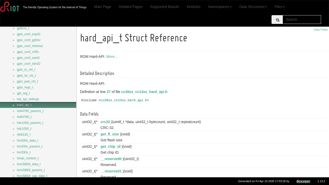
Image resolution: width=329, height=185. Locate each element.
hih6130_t (24, 134)
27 (110, 92)
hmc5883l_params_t (31, 170)
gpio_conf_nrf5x (28, 52)
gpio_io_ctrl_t (26, 69)
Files (280, 7)
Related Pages (130, 7)
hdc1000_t (24, 129)
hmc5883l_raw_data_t (32, 176)
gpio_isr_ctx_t (26, 75)
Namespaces (220, 7)
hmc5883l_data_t (29, 164)
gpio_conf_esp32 (28, 34)
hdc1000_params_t (30, 123)
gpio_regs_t (25, 87)
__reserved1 (111, 171)
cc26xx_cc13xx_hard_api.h (145, 92)
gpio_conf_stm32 (28, 64)
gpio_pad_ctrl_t (27, 81)
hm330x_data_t (27, 140)
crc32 (106, 122)
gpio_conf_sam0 (28, 58)
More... (112, 56)
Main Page (102, 7)
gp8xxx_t (23, 28)
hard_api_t (24, 105)
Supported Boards (164, 7)
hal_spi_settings (28, 99)
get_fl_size (110, 134)
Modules (193, 7)
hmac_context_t (28, 158)
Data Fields (321, 29)
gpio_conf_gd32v (28, 40)
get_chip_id (111, 146)
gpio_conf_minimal (30, 46)
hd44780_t (24, 117)
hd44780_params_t (30, 111)
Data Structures (253, 7)
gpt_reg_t (23, 93)
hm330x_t (24, 152)
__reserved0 (111, 159)
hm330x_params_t (29, 146)
